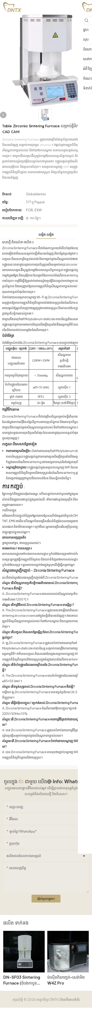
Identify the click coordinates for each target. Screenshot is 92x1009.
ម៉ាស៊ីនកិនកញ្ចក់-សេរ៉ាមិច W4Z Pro (66, 980)
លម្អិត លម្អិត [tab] (46, 234)
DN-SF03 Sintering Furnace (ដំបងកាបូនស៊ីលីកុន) (21, 980)
